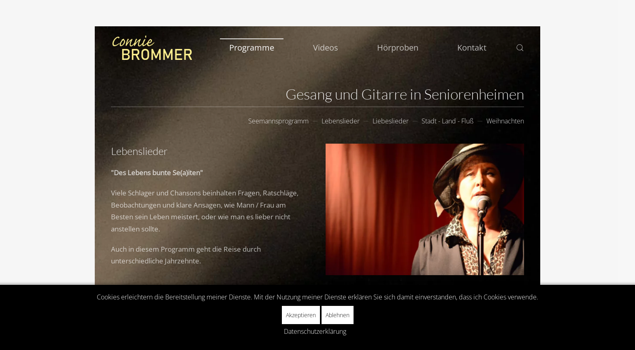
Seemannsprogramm (278, 121)
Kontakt (471, 47)
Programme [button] (251, 47)
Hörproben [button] (397, 47)
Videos (325, 47)
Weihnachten (505, 121)
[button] (520, 47)
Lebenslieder (341, 121)
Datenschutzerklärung (315, 331)
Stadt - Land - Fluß (447, 121)
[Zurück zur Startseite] (151, 47)
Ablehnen (337, 315)
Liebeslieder (391, 121)
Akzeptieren (301, 315)
